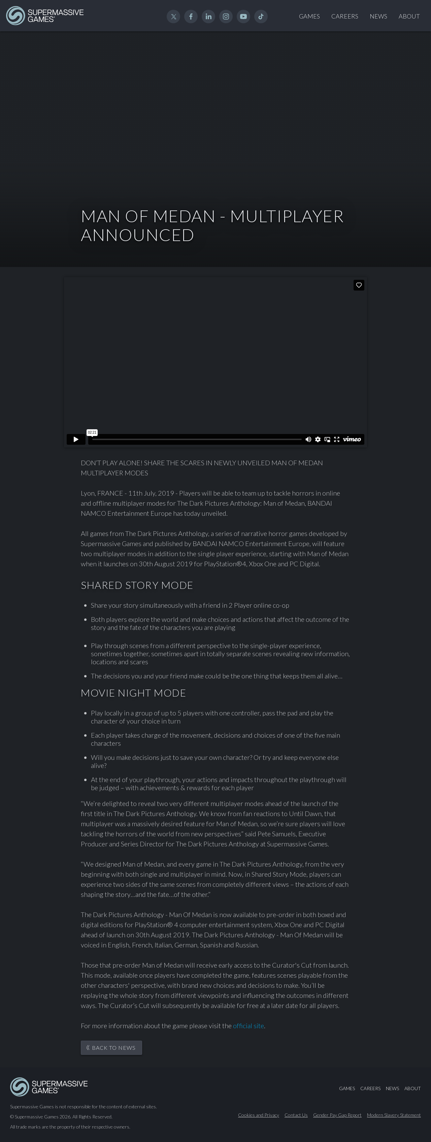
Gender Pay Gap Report (337, 1115)
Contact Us (296, 1115)
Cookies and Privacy (258, 1115)
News (378, 16)
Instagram (226, 16)
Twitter (173, 16)
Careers (344, 16)
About (409, 16)
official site (248, 1025)
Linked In (208, 16)
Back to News (114, 1047)
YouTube (243, 16)
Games (309, 16)
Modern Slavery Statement (394, 1115)
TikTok (261, 16)
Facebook (191, 16)
